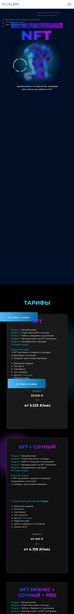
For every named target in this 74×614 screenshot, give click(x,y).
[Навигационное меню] (69, 4)
